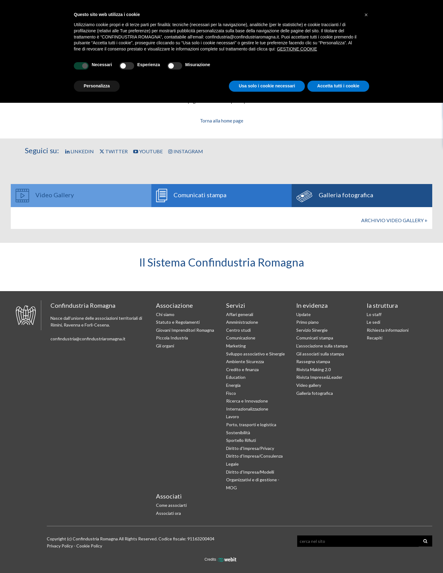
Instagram (185, 151)
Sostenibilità (238, 432)
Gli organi (165, 345)
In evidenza (312, 305)
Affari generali (239, 314)
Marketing (236, 345)
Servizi (235, 305)
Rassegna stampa (313, 361)
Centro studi (238, 330)
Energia (233, 385)
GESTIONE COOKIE (297, 48)
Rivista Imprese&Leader (319, 377)
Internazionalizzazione (247, 408)
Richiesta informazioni (388, 330)
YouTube (148, 151)
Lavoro (232, 416)
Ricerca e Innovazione (247, 400)
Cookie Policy (89, 545)
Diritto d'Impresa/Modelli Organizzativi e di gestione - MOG (252, 479)
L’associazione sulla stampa (322, 345)
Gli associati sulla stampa (320, 353)
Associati (169, 496)
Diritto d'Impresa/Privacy (250, 448)
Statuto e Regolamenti (178, 322)
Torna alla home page (221, 120)
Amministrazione (242, 322)
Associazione (174, 305)
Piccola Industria (172, 337)
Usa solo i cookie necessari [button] (267, 85)
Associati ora (168, 513)
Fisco (231, 393)
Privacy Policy (60, 545)
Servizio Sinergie (312, 330)
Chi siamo (165, 314)
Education (235, 377)
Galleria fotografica (314, 393)
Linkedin (79, 151)
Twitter (113, 151)
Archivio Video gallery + (394, 220)
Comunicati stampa (314, 337)
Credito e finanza (242, 369)
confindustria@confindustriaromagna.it (88, 338)
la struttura (382, 305)
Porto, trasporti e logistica (251, 424)
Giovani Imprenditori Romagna (185, 330)
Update (303, 314)
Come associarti (171, 505)
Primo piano (307, 322)
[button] (366, 15)
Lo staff (374, 314)
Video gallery (308, 385)
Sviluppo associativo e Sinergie (255, 353)
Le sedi (373, 322)
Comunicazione (240, 337)
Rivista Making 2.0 (313, 369)
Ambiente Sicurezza (245, 361)
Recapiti (374, 337)
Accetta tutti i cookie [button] (338, 85)
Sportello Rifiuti (241, 440)
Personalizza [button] (97, 85)
